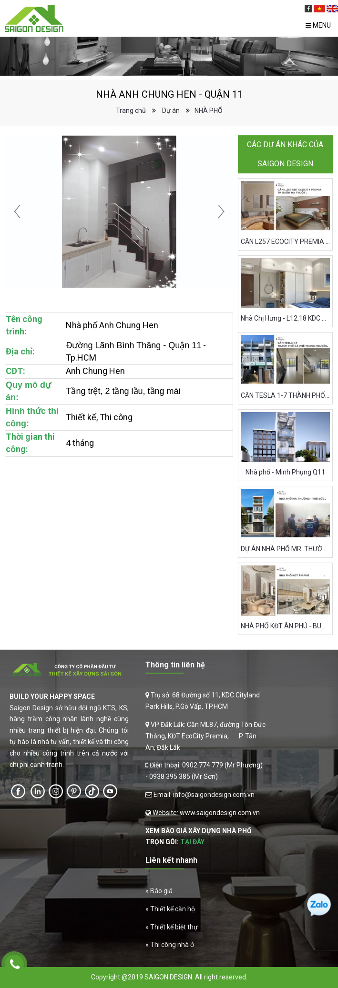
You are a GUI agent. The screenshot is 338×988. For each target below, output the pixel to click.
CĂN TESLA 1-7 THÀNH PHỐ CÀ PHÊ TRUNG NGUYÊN (285, 395)
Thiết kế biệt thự (174, 927)
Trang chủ (131, 110)
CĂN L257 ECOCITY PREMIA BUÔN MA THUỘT (285, 241)
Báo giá (161, 891)
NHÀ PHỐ (209, 110)
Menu (318, 25)
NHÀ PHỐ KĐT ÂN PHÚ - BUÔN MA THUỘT (285, 626)
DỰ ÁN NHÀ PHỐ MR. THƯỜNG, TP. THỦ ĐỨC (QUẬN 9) (285, 549)
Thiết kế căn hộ (172, 909)
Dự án (171, 110)
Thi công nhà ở (172, 944)
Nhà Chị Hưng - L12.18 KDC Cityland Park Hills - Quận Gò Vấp (285, 318)
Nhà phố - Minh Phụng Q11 (285, 472)
